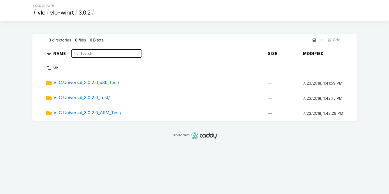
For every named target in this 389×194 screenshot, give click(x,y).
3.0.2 (84, 12)
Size (272, 53)
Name (60, 53)
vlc (41, 12)
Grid (333, 39)
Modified (313, 53)
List (318, 39)
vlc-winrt (62, 12)
